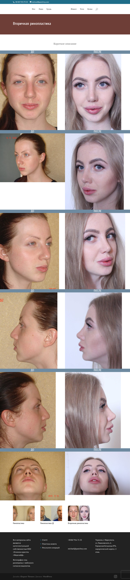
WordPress (47, 576)
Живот (74, 9)
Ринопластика (18, 523)
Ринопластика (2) (47, 523)
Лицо (41, 9)
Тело (82, 9)
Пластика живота (49, 544)
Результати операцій (51, 547)
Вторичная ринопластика (78, 523)
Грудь (48, 9)
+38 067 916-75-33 (75, 540)
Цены (89, 9)
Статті (44, 540)
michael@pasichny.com (77, 548)
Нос (33, 9)
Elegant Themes (27, 576)
